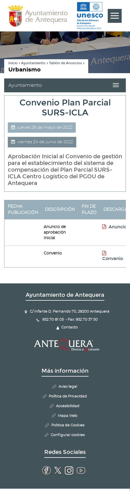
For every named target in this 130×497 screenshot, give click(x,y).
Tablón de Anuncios (65, 63)
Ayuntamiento (33, 63)
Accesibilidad (67, 406)
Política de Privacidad (68, 396)
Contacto (69, 327)
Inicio (13, 63)
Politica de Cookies (67, 425)
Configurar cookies (68, 435)
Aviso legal (67, 387)
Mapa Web (67, 416)
